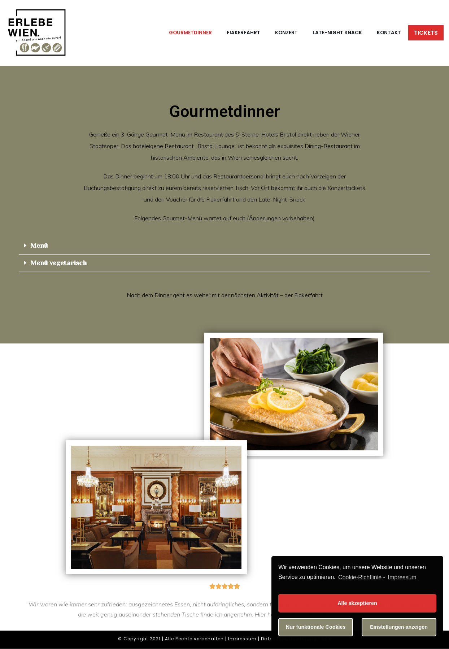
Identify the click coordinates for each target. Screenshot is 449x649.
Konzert (286, 32)
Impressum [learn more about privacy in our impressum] (402, 577)
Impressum (242, 639)
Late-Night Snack (337, 32)
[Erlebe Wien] (37, 33)
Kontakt (389, 32)
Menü (39, 245)
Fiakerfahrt (243, 32)
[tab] (224, 246)
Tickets (426, 33)
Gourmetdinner (190, 32)
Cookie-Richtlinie (360, 577)
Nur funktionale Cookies (316, 627)
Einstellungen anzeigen (399, 627)
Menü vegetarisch (58, 263)
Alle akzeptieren (357, 603)
